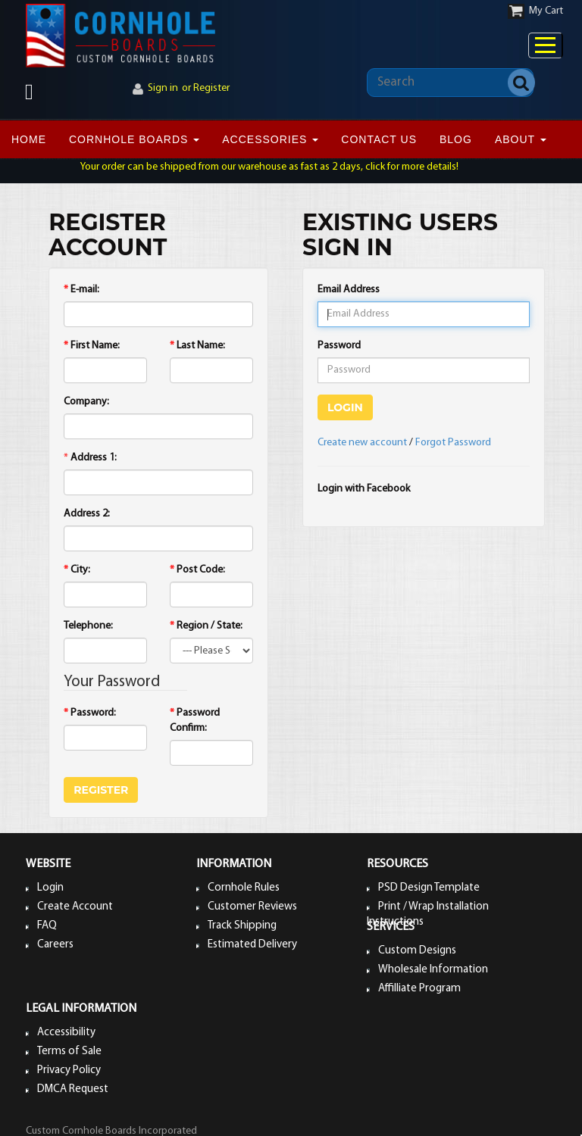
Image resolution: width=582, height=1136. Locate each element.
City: (77, 570)
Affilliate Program (419, 988)
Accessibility (66, 1032)
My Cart (546, 11)
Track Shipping (242, 926)
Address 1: (93, 457)
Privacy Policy (69, 1070)
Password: (90, 713)
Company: (86, 401)
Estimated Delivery (252, 944)
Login (50, 888)
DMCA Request (72, 1089)
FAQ (47, 926)
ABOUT (520, 139)
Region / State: (206, 626)
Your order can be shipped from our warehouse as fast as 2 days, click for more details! (269, 167)
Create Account (75, 907)
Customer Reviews (252, 907)
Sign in (163, 88)
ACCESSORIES (270, 139)
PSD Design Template (429, 888)
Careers (55, 944)
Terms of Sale (69, 1051)
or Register (206, 88)
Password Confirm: (195, 720)
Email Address (349, 289)
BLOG (456, 139)
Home (28, 139)
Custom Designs (417, 951)
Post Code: (197, 570)
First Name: (92, 345)
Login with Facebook (364, 489)
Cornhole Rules (244, 888)
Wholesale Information (433, 969)
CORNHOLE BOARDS (134, 139)
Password (339, 345)
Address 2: (87, 514)
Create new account (362, 442)
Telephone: (88, 626)
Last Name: (197, 345)
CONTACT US (379, 139)
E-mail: (81, 289)
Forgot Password (453, 442)
